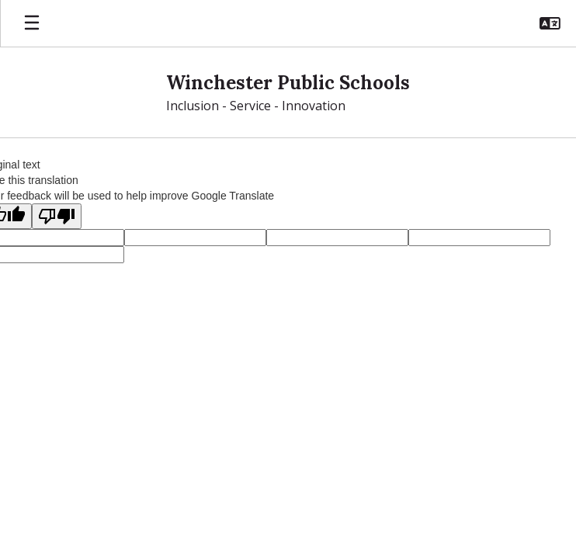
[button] (550, 23)
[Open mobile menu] (32, 23)
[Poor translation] (57, 216)
